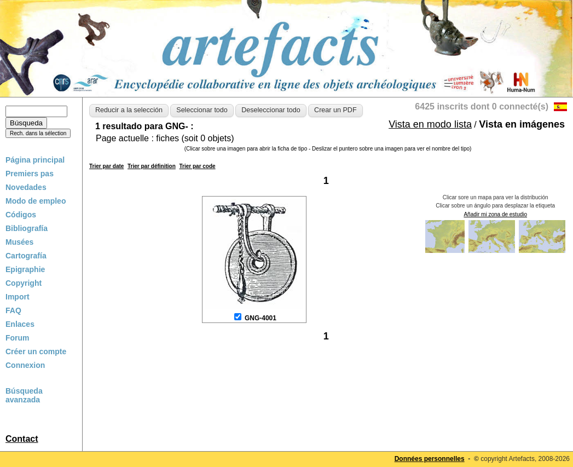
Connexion (25, 365)
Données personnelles (430, 459)
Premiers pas (29, 173)
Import (17, 296)
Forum (17, 337)
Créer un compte (35, 351)
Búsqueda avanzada (24, 395)
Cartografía (26, 255)
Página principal (35, 159)
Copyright (23, 283)
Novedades (26, 187)
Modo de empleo (35, 201)
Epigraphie (25, 269)
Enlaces (19, 324)
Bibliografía (26, 228)
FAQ (13, 310)
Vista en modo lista (430, 124)
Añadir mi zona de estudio (495, 214)
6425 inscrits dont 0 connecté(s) (481, 106)
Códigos (20, 214)
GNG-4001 (260, 318)
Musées (19, 242)
